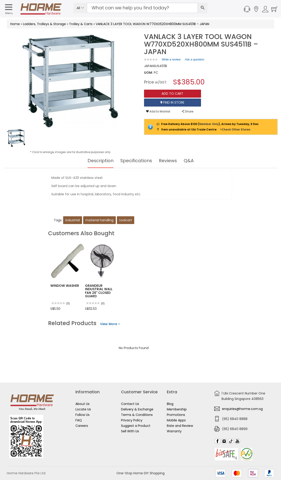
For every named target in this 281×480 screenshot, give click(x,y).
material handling (99, 220)
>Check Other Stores (235, 129)
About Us (82, 404)
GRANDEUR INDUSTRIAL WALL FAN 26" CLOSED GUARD (98, 290)
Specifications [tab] (136, 160)
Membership (177, 409)
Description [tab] (100, 160)
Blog (170, 404)
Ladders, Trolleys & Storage (44, 24)
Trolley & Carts (81, 24)
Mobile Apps (176, 420)
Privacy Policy (131, 420)
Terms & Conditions (137, 414)
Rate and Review (180, 425)
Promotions (176, 414)
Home (15, 24)
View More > (110, 324)
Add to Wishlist (158, 111)
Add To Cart (172, 93)
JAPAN (149, 66)
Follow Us (82, 414)
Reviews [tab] (168, 160)
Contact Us (130, 404)
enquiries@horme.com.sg (242, 409)
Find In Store (172, 102)
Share (187, 111)
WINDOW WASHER (64, 285)
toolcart (125, 220)
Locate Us (83, 409)
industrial (72, 220)
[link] (151, 59)
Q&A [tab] (189, 160)
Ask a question (194, 59)
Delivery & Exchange (137, 409)
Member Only (209, 124)
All (80, 8)
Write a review (171, 60)
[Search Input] (142, 8)
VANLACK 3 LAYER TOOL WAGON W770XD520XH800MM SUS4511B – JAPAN (152, 24)
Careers (81, 425)
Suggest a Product (135, 425)
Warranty (174, 431)
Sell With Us (130, 431)
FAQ (78, 420)
